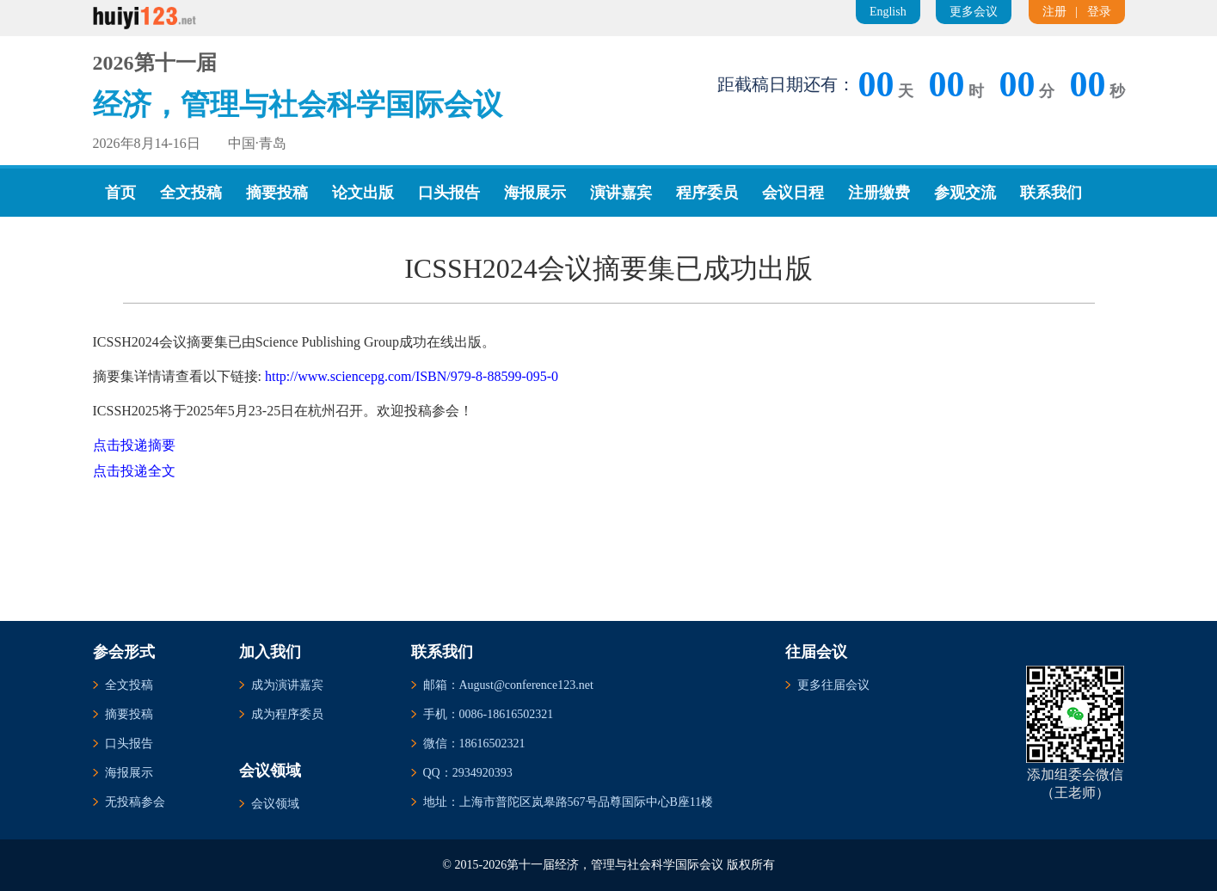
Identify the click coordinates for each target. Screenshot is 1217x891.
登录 (1099, 11)
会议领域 (275, 803)
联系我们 (1051, 192)
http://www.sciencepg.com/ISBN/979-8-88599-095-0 (411, 376)
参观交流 (965, 192)
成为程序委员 (287, 714)
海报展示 (535, 192)
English (888, 11)
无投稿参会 (135, 802)
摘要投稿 (277, 192)
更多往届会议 (833, 685)
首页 (120, 192)
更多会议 (974, 11)
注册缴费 (879, 192)
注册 (1054, 11)
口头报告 (449, 192)
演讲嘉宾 (621, 192)
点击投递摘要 (134, 445)
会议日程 (793, 192)
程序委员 (707, 192)
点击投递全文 (134, 471)
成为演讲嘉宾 (287, 685)
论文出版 (363, 192)
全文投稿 (191, 192)
